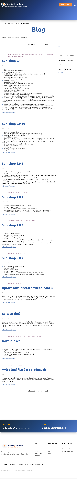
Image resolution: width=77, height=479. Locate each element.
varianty (43, 54)
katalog (43, 52)
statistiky (37, 54)
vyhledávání (50, 54)
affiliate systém (70, 55)
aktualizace (19, 52)
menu (9, 54)
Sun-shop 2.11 (12, 60)
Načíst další (61, 72)
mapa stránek (49, 52)
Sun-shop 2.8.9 (12, 197)
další (46, 44)
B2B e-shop (70, 60)
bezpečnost (68, 69)
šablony (21, 54)
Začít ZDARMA (65, 4)
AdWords (61, 55)
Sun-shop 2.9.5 (12, 163)
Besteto (61, 69)
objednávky (15, 54)
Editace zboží (11, 313)
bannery (68, 64)
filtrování (37, 52)
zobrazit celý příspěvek (9, 112)
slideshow (31, 54)
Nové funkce (11, 341)
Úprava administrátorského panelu (28, 287)
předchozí (31, 44)
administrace (11, 52)
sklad (26, 54)
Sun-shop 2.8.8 (12, 225)
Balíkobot (61, 64)
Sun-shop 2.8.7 (12, 258)
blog (24, 52)
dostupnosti (30, 52)
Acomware (61, 51)
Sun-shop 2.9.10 (13, 123)
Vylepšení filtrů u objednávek (24, 369)
